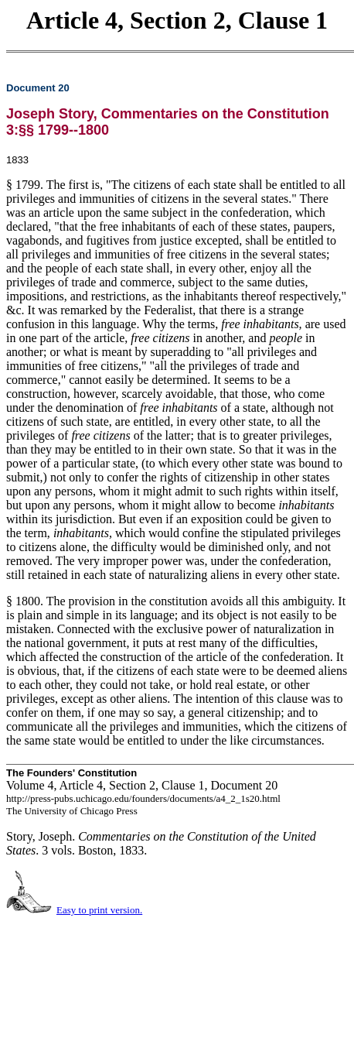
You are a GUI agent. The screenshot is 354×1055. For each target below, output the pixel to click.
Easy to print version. (99, 910)
